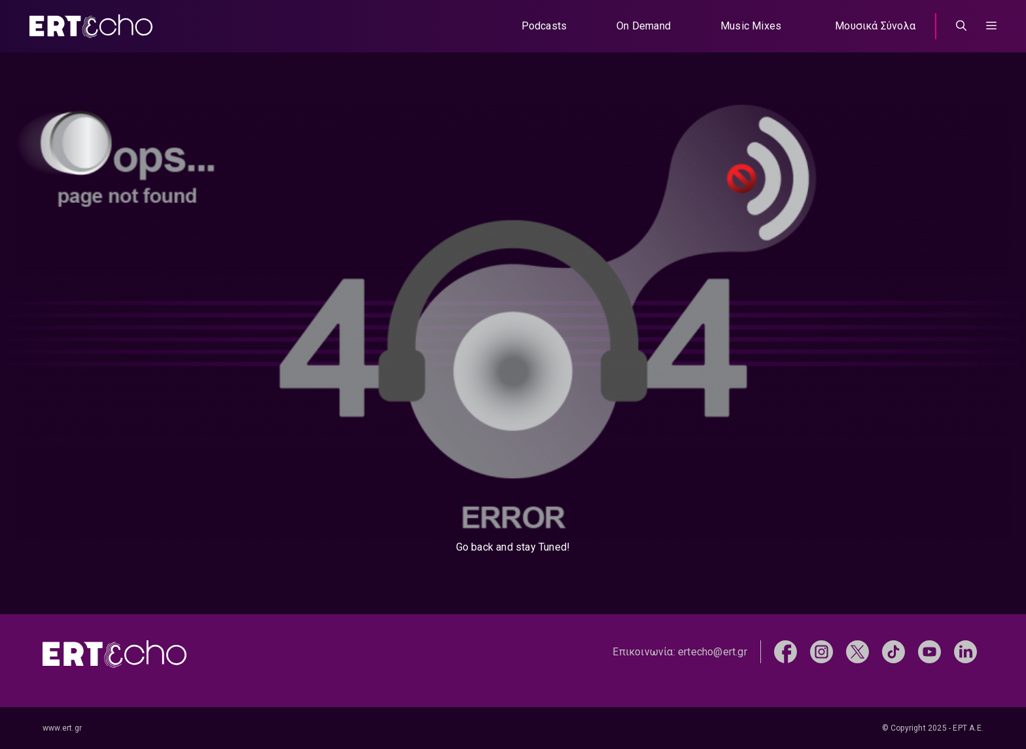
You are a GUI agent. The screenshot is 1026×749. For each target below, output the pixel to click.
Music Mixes (750, 26)
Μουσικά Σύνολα (875, 26)
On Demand (643, 26)
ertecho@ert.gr (712, 652)
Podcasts (544, 26)
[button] (991, 26)
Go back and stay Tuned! (513, 547)
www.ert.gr (62, 728)
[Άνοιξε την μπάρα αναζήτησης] (961, 26)
